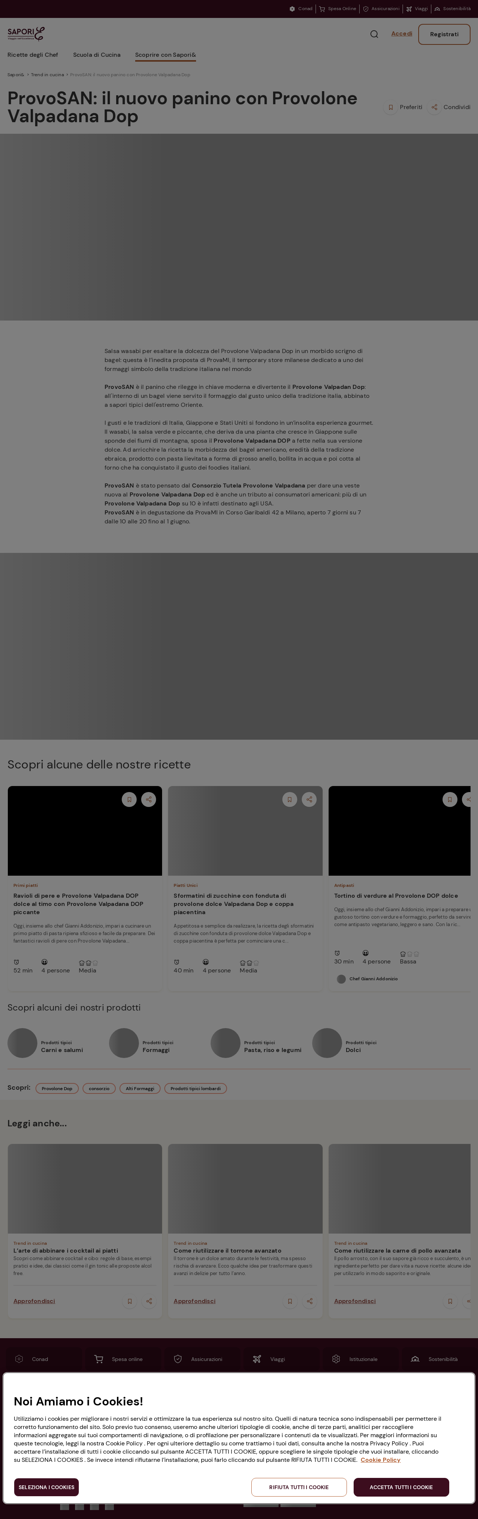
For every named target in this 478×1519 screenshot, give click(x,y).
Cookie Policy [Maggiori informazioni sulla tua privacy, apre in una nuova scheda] (381, 1460)
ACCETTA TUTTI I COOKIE (401, 1487)
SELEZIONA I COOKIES (46, 1487)
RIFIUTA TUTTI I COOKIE (299, 1487)
